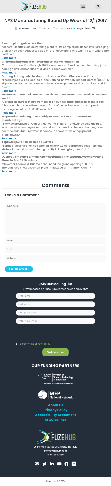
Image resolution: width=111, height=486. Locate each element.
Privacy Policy (56, 410)
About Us (55, 405)
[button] (83, 6)
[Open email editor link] (55, 451)
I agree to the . (35, 343)
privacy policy (42, 343)
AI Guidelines (55, 419)
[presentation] (40, 332)
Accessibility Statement (55, 414)
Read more (9, 58)
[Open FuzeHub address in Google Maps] (55, 447)
